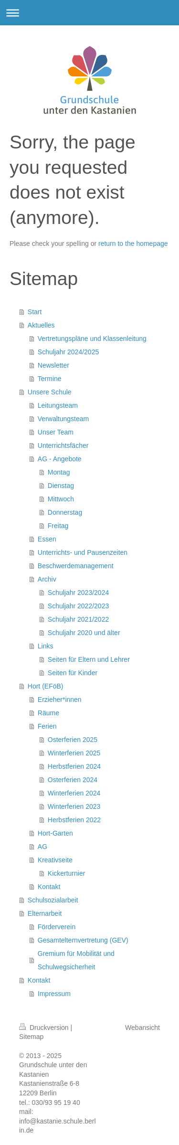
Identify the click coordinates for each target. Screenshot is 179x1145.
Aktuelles (41, 325)
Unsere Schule (50, 392)
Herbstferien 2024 (74, 766)
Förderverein (56, 927)
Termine (50, 378)
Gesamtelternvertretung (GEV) (83, 940)
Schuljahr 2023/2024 (78, 592)
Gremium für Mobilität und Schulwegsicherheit (76, 960)
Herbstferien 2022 (74, 820)
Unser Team (56, 432)
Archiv (47, 579)
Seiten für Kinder (72, 673)
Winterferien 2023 (74, 806)
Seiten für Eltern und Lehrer (89, 659)
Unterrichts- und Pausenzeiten (82, 552)
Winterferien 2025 (74, 753)
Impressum (54, 993)
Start (35, 312)
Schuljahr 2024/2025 (68, 352)
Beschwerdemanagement (76, 566)
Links (45, 646)
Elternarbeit (45, 913)
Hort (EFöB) (45, 686)
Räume (48, 713)
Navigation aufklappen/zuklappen (89, 12)
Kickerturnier (66, 873)
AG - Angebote (60, 459)
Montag (59, 472)
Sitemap (31, 1036)
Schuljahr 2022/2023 (78, 606)
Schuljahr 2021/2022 (78, 619)
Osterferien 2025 (72, 739)
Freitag (58, 526)
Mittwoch (61, 499)
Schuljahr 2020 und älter (84, 632)
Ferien (47, 726)
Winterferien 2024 (74, 793)
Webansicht (142, 1027)
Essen (47, 539)
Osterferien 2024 (72, 780)
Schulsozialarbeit (53, 900)
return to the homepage (133, 243)
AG (42, 846)
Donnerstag (65, 512)
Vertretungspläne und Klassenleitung (92, 338)
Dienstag (61, 485)
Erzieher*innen (60, 699)
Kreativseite (55, 860)
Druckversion (44, 1027)
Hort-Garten (55, 833)
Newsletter (53, 365)
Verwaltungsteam (63, 419)
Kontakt (49, 887)
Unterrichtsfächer (63, 445)
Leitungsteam (58, 405)
